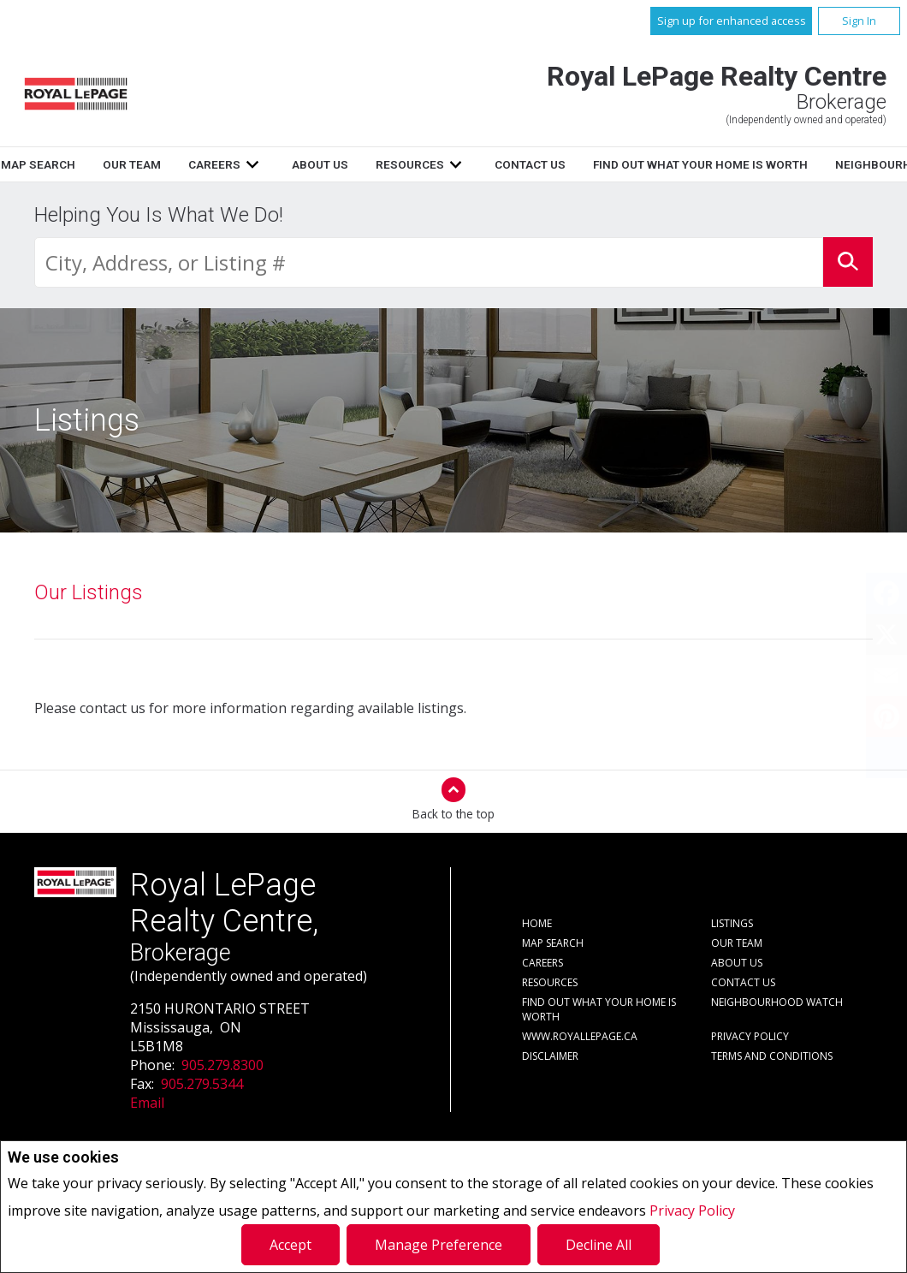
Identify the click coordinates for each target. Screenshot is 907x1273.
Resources (616, 164)
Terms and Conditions (772, 1056)
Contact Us (736, 164)
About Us (526, 164)
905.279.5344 (202, 1083)
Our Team (339, 164)
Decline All (598, 1244)
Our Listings (88, 592)
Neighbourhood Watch (777, 1002)
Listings (154, 164)
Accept (290, 1244)
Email (147, 1102)
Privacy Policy (692, 1210)
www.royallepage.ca (579, 1036)
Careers (421, 164)
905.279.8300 (222, 1065)
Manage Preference (438, 1244)
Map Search (245, 164)
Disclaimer (550, 1056)
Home (84, 164)
